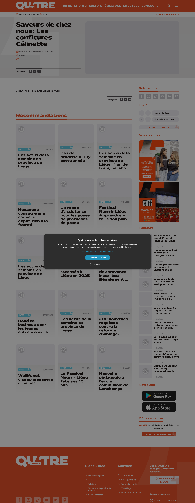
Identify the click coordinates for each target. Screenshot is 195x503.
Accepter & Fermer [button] (97, 258)
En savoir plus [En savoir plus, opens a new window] (130, 247)
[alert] (97, 251)
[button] (97, 251)
